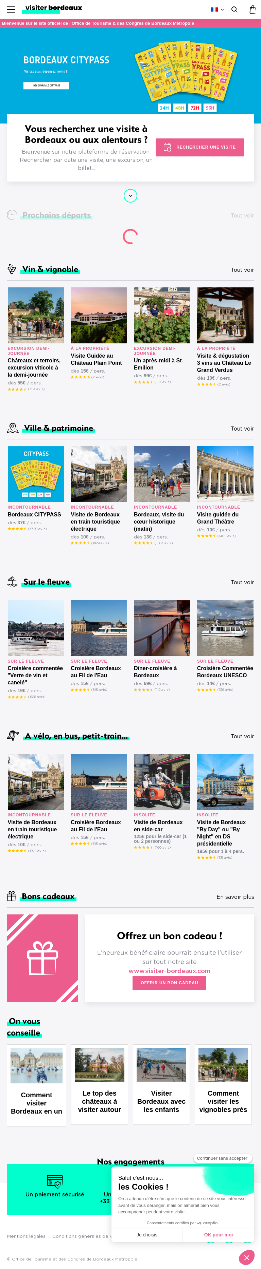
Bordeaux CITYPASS (34, 514)
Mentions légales (26, 1236)
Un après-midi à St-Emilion (159, 364)
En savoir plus (235, 897)
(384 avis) (36, 389)
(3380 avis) (37, 529)
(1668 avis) (37, 697)
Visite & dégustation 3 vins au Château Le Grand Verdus (224, 363)
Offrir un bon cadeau (169, 983)
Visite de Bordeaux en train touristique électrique (95, 522)
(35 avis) (224, 857)
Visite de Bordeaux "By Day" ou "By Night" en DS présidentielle (221, 833)
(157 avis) (162, 382)
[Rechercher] (234, 9)
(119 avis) (162, 690)
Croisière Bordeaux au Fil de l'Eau (96, 671)
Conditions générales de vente (87, 1236)
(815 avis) (99, 690)
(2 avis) (97, 377)
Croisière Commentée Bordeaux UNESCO (225, 671)
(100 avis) (162, 847)
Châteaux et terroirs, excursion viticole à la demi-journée (34, 368)
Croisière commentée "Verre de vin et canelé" (35, 675)
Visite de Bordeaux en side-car (158, 825)
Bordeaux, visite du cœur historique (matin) (159, 522)
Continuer (130, 196)
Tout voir (242, 270)
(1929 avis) (100, 543)
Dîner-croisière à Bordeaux (155, 671)
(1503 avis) (163, 543)
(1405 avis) (226, 536)
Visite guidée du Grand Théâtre (218, 518)
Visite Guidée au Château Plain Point (96, 359)
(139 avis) (225, 690)
